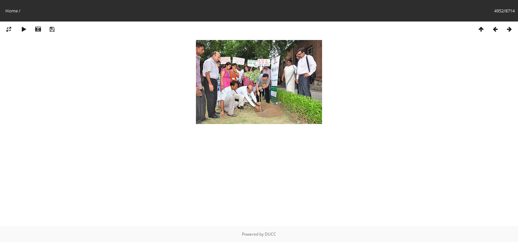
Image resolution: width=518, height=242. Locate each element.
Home (11, 11)
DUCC (270, 234)
